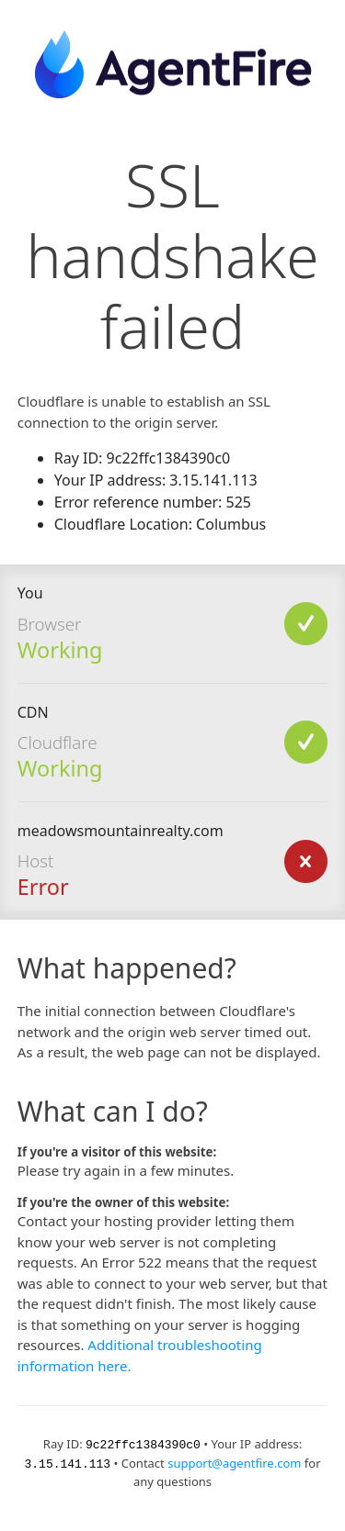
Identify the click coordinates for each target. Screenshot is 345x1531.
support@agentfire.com (234, 1462)
